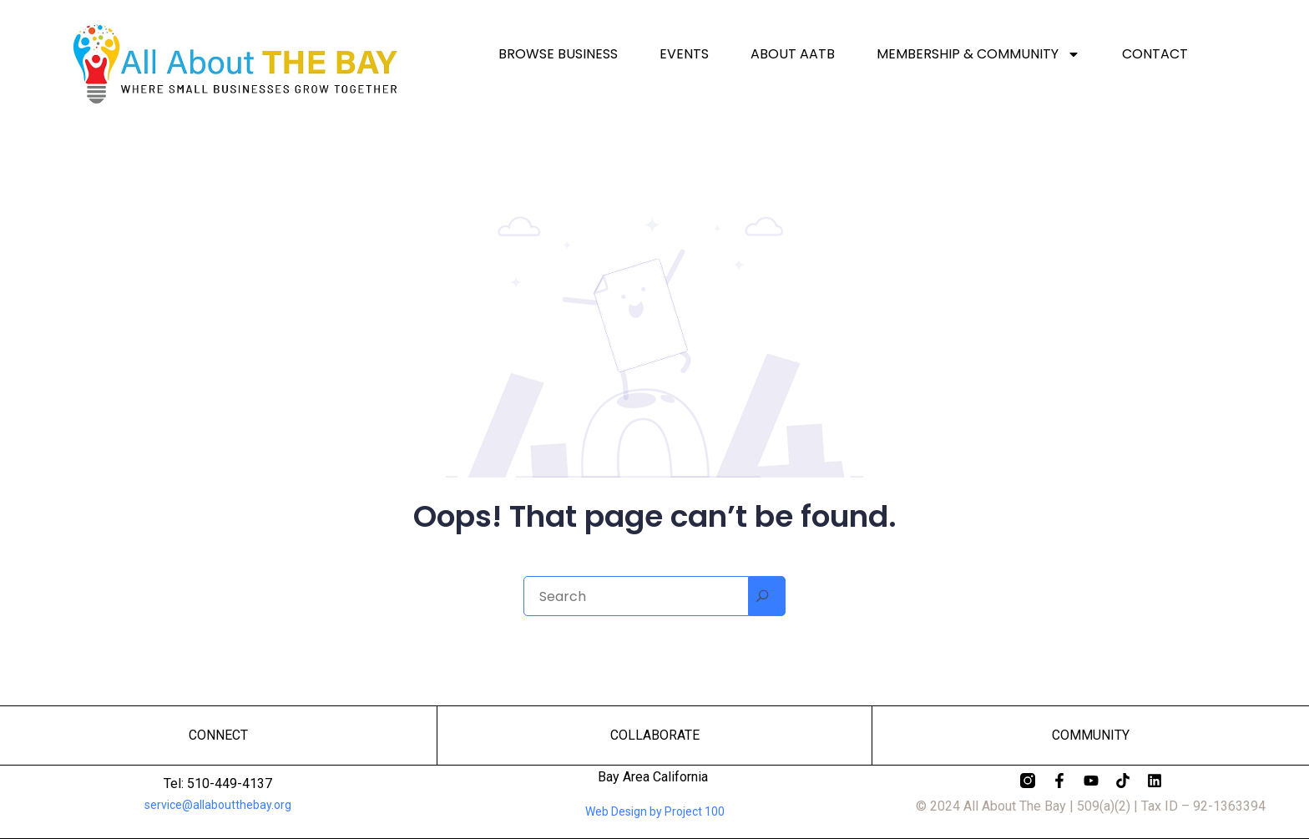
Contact (1155, 54)
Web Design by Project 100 (655, 811)
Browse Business (558, 54)
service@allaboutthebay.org (217, 804)
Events (684, 54)
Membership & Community (978, 54)
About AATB (793, 54)
